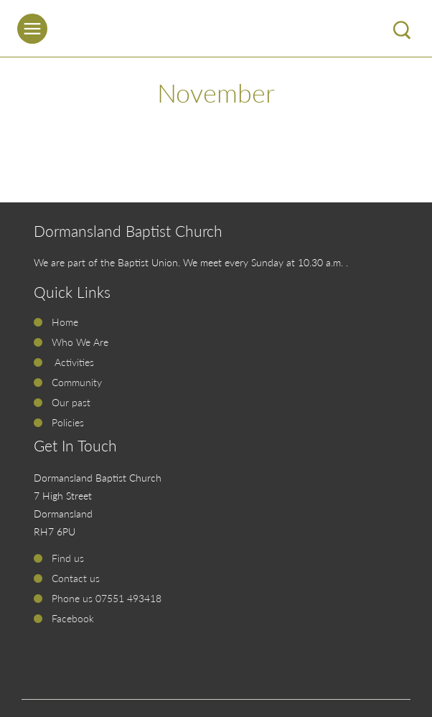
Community (77, 382)
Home (65, 322)
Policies (68, 422)
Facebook (73, 618)
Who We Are (80, 342)
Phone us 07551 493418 (106, 598)
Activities (73, 362)
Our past (71, 402)
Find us (68, 558)
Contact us (76, 578)
